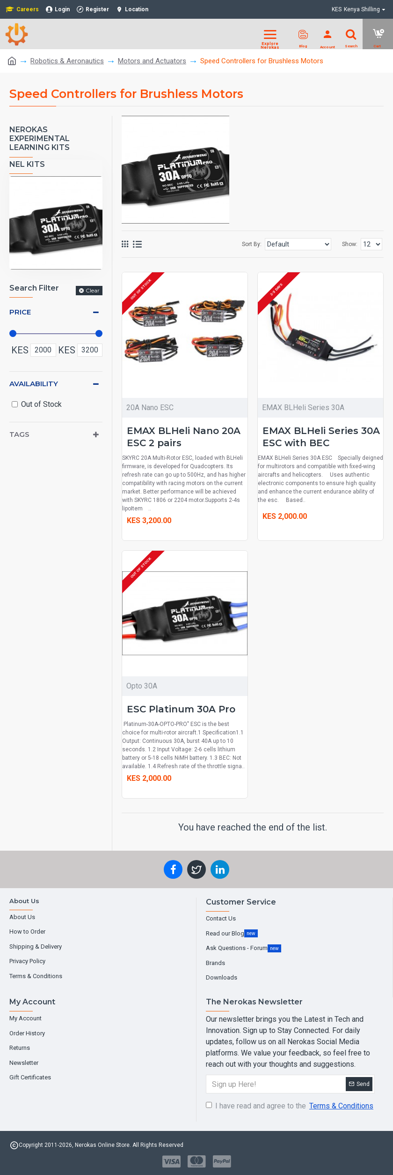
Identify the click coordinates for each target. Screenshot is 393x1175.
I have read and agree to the (290, 1106)
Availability (33, 383)
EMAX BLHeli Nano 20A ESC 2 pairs (183, 437)
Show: (349, 244)
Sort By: (252, 244)
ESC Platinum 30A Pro (181, 709)
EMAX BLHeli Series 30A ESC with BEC (321, 437)
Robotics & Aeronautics (67, 61)
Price (20, 311)
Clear (93, 290)
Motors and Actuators (152, 61)
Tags (19, 434)
